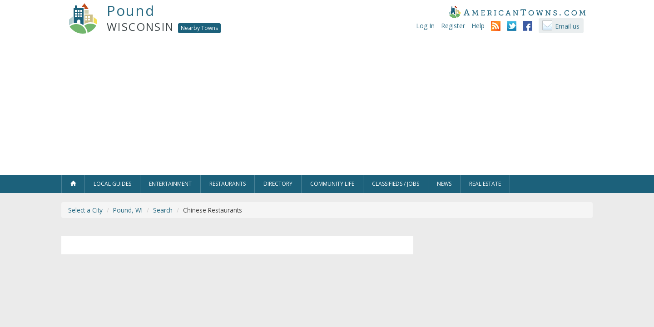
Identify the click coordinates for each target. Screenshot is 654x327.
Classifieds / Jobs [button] (395, 184)
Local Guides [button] (112, 184)
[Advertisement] (327, 106)
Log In (425, 25)
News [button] (444, 184)
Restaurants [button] (227, 184)
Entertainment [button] (170, 184)
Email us (567, 26)
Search (163, 210)
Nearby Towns (199, 28)
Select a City (85, 210)
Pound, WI (128, 210)
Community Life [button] (332, 184)
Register (453, 25)
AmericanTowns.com (517, 11)
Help (478, 25)
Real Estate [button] (485, 184)
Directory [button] (277, 184)
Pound (131, 10)
